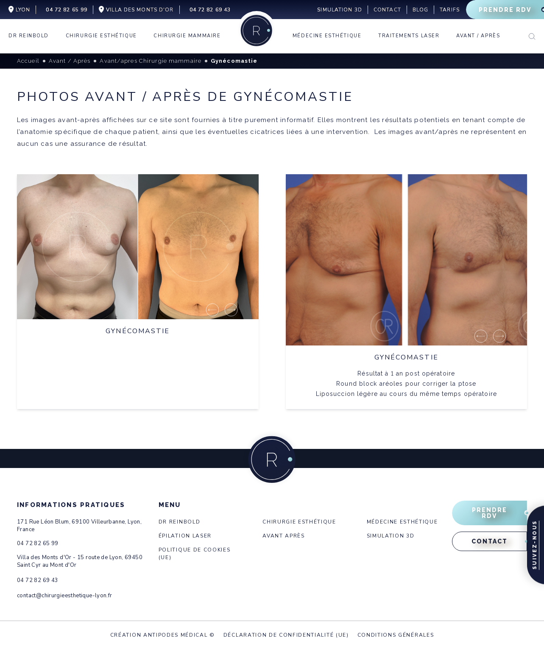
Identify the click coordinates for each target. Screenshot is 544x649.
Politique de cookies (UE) (195, 553)
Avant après (283, 535)
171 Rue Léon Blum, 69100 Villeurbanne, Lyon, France (79, 525)
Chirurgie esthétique (299, 521)
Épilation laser (185, 535)
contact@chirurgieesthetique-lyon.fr (64, 595)
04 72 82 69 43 (37, 580)
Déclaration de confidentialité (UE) (286, 635)
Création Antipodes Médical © (162, 635)
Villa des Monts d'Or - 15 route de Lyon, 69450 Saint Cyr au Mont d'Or (79, 561)
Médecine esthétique (402, 521)
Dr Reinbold (179, 521)
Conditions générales (395, 635)
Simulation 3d (391, 535)
